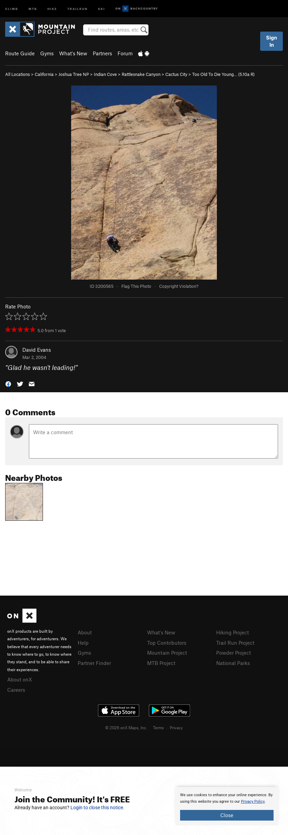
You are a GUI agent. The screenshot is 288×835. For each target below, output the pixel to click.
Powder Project (233, 653)
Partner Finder (94, 663)
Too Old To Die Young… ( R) (223, 74)
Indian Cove (105, 74)
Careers (16, 690)
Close (226, 815)
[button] (8, 383)
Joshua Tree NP (73, 74)
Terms (158, 727)
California (44, 74)
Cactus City (176, 74)
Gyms (47, 53)
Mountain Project (167, 653)
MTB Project (161, 663)
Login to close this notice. (97, 807)
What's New (73, 53)
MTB (33, 8)
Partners (102, 53)
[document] (227, 806)
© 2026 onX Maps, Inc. (126, 727)
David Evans (36, 350)
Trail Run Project (235, 643)
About (85, 632)
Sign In (271, 41)
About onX (19, 679)
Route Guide (20, 53)
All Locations (17, 74)
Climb (11, 8)
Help (83, 643)
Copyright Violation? (178, 286)
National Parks (233, 663)
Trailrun (77, 8)
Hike (52, 8)
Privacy (176, 727)
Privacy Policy (253, 801)
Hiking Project (232, 632)
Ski (101, 8)
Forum (125, 53)
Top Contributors (166, 643)
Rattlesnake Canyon (141, 74)
